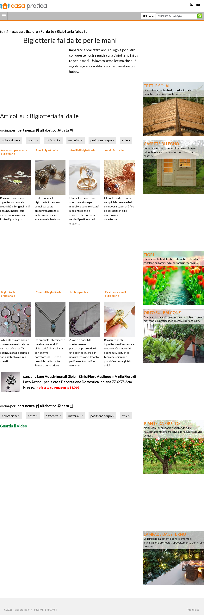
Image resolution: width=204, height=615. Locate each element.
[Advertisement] (45, 26)
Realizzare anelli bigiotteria (115, 294)
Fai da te (47, 31)
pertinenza (26, 130)
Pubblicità (193, 609)
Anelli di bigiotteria (83, 150)
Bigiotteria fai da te (72, 31)
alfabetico (48, 130)
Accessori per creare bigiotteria (14, 152)
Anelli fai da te (114, 150)
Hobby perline (79, 292)
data (65, 130)
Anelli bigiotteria (47, 150)
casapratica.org (25, 31)
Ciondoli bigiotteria (48, 292)
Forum (148, 16)
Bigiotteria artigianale (8, 294)
